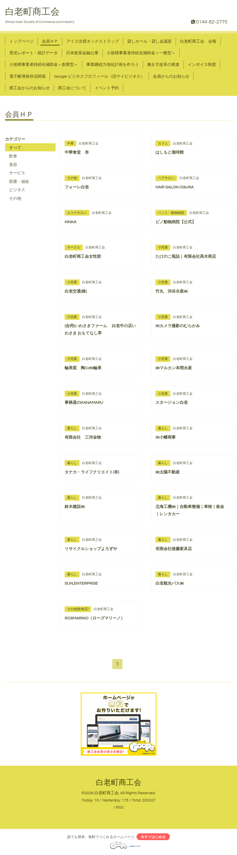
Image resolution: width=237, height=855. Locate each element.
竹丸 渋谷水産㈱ (171, 291)
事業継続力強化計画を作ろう (112, 65)
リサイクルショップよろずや (91, 549)
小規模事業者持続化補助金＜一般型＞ (141, 53)
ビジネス (17, 190)
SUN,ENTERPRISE (81, 583)
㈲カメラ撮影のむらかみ (177, 326)
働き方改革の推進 (163, 65)
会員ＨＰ (50, 41)
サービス (17, 173)
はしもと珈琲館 (169, 152)
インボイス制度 (202, 65)
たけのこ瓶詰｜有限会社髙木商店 (185, 256)
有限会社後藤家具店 (173, 549)
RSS (119, 808)
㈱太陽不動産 (167, 472)
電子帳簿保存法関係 (27, 76)
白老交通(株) (76, 291)
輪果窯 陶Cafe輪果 (83, 368)
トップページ (21, 41)
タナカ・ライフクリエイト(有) (92, 472)
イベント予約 (107, 88)
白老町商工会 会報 (198, 41)
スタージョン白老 (171, 403)
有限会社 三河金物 (83, 437)
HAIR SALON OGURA (174, 187)
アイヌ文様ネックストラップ (92, 41)
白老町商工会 (32, 12)
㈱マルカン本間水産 (173, 368)
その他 (15, 198)
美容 (13, 165)
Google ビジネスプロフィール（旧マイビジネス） (99, 76)
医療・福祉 (19, 182)
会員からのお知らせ (171, 76)
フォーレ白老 (77, 187)
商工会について (72, 88)
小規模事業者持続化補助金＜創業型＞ (43, 65)
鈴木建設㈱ (75, 507)
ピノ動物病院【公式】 (175, 222)
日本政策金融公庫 (82, 53)
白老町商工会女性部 (83, 256)
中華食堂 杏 (77, 152)
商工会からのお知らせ (29, 88)
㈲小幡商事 (165, 437)
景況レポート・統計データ (33, 53)
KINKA (70, 222)
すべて (15, 148)
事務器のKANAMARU (84, 403)
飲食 (13, 156)
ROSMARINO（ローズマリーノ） (95, 618)
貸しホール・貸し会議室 (149, 41)
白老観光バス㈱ (169, 583)
